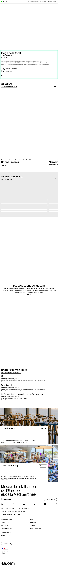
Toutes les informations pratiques (11, 372)
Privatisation (33, 522)
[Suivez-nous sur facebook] (13, 504)
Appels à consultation (35, 528)
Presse (31, 519)
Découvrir (4, 76)
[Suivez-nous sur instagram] (2, 504)
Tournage (32, 525)
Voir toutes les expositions (9, 87)
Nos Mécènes (7, 543)
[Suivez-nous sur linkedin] (23, 504)
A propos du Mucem (6, 519)
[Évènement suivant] (55, 179)
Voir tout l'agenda (6, 179)
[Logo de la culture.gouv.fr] (6, 551)
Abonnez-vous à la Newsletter (12, 514)
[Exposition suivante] (55, 86)
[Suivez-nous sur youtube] (45, 504)
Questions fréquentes (7, 532)
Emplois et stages (6, 535)
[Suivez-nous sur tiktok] (55, 504)
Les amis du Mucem (6, 528)
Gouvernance (4, 522)
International (4, 525)
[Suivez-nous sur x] (34, 504)
